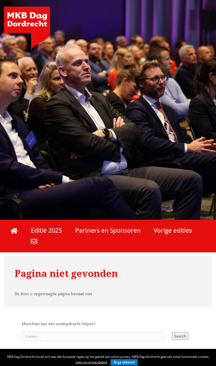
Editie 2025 (46, 230)
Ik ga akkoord (124, 362)
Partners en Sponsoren (108, 230)
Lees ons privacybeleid (91, 362)
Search (180, 336)
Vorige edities (173, 230)
